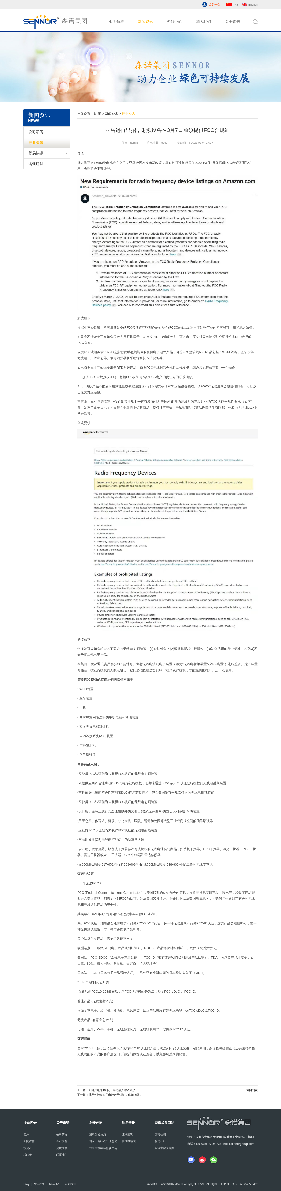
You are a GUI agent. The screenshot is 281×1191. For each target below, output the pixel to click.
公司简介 (61, 1134)
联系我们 (61, 1155)
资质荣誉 (61, 1148)
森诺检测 (160, 1134)
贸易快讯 (47, 153)
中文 (232, 4)
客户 (26, 1134)
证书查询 (127, 1134)
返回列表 (252, 1090)
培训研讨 (47, 164)
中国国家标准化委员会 (103, 1148)
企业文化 (61, 1141)
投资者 (27, 1148)
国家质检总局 (97, 1134)
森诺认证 (160, 1141)
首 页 (97, 114)
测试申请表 (129, 1141)
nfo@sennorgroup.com (238, 1144)
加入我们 (203, 22)
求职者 (27, 1155)
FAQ (26, 1184)
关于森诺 (232, 22)
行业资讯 (47, 143)
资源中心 (174, 22)
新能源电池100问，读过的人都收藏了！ (113, 1090)
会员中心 (214, 4)
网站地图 (54, 1184)
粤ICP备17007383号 (245, 1184)
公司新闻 (47, 132)
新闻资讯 (145, 22)
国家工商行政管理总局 (103, 1141)
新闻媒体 (29, 1141)
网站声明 (39, 1184)
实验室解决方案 (164, 1148)
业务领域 (116, 22)
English (250, 4)
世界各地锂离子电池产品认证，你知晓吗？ (115, 1095)
